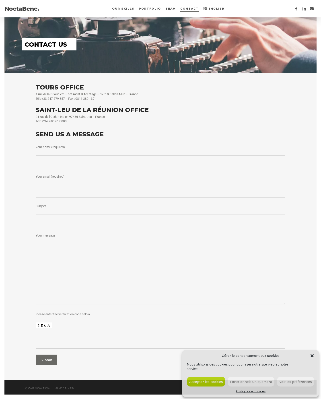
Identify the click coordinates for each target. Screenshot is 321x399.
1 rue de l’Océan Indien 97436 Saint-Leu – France (71, 116)
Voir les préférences (295, 382)
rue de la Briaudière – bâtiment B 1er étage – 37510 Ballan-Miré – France (87, 94)
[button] (312, 355)
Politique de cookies (250, 391)
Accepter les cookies (206, 382)
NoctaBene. (21, 8)
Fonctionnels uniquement (251, 382)
